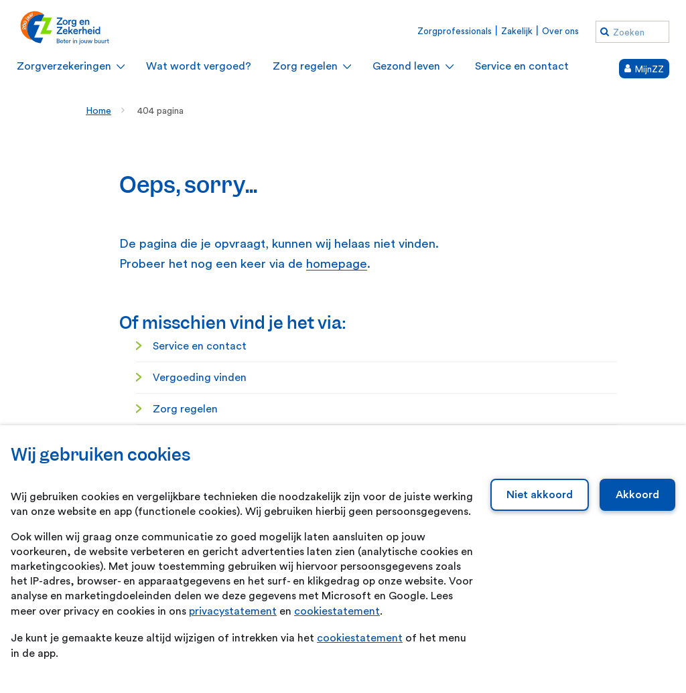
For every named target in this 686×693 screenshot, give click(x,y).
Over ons (560, 31)
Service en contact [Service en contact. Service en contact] (200, 346)
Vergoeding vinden (200, 377)
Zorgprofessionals (454, 31)
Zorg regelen (185, 409)
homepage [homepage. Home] (336, 264)
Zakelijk (517, 31)
